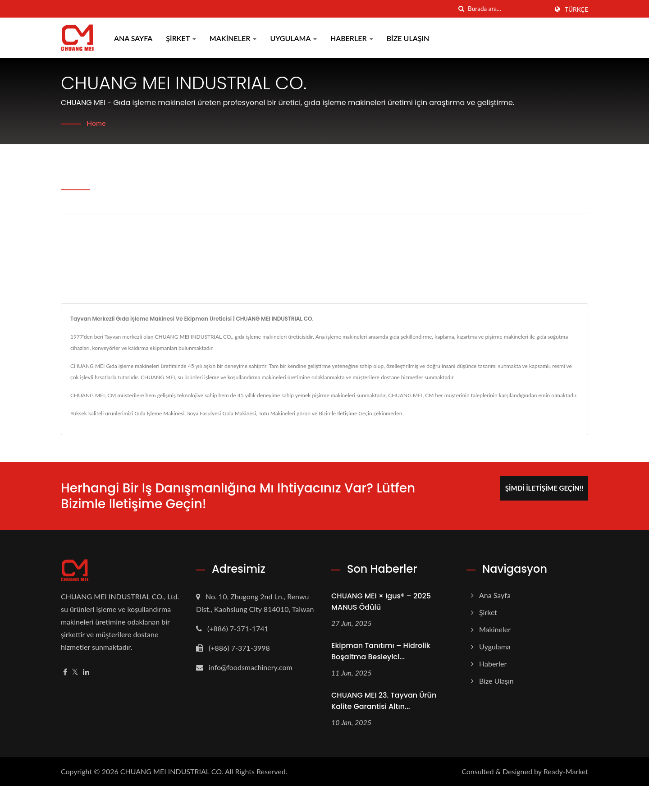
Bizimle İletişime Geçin (345, 413)
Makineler (233, 38)
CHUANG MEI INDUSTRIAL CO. (172, 771)
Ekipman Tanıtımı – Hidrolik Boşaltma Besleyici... (380, 651)
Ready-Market (566, 771)
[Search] (508, 9)
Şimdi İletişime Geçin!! (544, 488)
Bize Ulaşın (408, 38)
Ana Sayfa (133, 38)
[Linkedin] (86, 672)
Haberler (351, 38)
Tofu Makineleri (277, 413)
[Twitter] (75, 672)
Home (96, 123)
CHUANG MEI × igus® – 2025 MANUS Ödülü (381, 601)
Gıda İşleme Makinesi (159, 413)
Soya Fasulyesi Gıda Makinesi (221, 413)
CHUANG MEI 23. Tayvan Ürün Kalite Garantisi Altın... (383, 701)
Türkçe (576, 9)
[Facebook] (65, 672)
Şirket (181, 38)
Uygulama (293, 38)
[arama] (461, 9)
